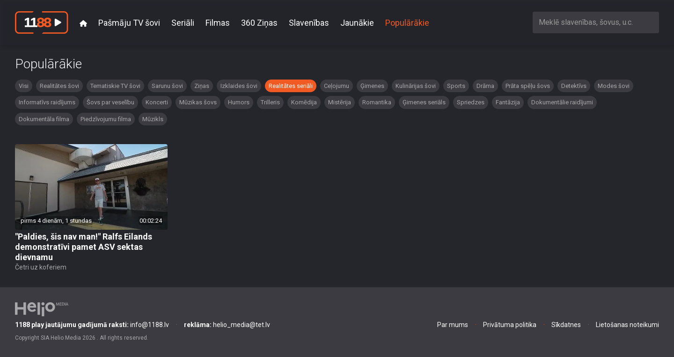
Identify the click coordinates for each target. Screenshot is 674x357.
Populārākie (407, 23)
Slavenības (309, 23)
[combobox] (596, 22)
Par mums (452, 324)
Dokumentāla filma (44, 119)
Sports (456, 85)
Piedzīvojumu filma (106, 119)
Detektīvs (573, 85)
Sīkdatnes (566, 324)
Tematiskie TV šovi (115, 85)
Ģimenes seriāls (424, 102)
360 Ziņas (259, 23)
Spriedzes (470, 102)
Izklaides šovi (238, 85)
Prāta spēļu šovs (528, 85)
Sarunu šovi (167, 85)
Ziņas (201, 85)
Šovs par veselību (110, 102)
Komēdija (304, 102)
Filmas (217, 23)
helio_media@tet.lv (227, 324)
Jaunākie (357, 23)
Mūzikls (152, 119)
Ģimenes (372, 85)
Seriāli (182, 23)
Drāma (485, 85)
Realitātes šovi (59, 85)
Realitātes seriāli (291, 85)
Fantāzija (508, 102)
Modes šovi (614, 85)
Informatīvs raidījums (47, 102)
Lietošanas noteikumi (627, 324)
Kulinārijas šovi (416, 85)
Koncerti (157, 102)
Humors (238, 102)
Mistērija (339, 102)
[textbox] (596, 22)
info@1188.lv (92, 324)
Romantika (376, 102)
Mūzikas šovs (198, 102)
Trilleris (270, 102)
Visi (24, 85)
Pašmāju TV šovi (129, 23)
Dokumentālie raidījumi (562, 102)
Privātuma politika (509, 324)
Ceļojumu (336, 85)
